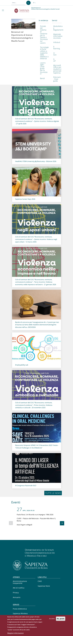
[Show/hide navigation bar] (3, 10)
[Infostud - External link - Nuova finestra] (56, 42)
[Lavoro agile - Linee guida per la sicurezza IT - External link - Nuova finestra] (43, 68)
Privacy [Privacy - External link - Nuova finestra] (16, 592)
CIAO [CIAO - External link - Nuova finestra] (40, 581)
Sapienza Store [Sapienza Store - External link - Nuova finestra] (44, 586)
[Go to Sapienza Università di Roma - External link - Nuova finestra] (22, 10)
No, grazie (60, 620)
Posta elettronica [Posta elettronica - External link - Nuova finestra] (20, 609)
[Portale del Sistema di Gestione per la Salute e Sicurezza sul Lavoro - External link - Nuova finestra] (43, 34)
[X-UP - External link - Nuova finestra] (56, 60)
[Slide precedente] (11, 523)
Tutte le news (53, 493)
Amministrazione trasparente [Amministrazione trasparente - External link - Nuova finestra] (20, 582)
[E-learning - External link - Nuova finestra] (56, 48)
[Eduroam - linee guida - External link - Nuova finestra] (56, 79)
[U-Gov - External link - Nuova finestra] (56, 54)
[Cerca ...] (28, 3)
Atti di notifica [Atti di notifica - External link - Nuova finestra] (18, 588)
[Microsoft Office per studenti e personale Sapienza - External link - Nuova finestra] (56, 69)
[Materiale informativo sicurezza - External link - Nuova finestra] (56, 36)
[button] (35, 3)
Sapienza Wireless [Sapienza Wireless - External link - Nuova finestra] (20, 613)
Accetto (52, 620)
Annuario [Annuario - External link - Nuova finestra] (16, 597)
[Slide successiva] (62, 523)
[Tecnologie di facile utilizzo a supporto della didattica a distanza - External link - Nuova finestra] (43, 53)
